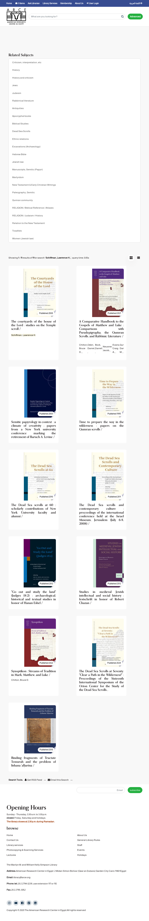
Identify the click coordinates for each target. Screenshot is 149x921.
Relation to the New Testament (28, 223)
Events (81, 854)
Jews (15, 85)
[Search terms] (77, 17)
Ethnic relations (20, 139)
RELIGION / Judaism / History (27, 215)
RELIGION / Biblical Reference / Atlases (33, 207)
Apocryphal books (21, 116)
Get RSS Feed (33, 780)
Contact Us (12, 844)
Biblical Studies (20, 123)
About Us (82, 839)
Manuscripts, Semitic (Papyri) (27, 169)
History (16, 70)
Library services (15, 849)
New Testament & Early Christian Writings (34, 185)
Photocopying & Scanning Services (25, 854)
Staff (79, 849)
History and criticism (22, 77)
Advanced (135, 16)
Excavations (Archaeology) (26, 146)
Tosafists (17, 230)
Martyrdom (18, 177)
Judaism (16, 93)
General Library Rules (88, 844)
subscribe (135, 790)
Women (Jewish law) (23, 238)
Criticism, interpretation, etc (26, 62)
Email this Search (58, 780)
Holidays (82, 859)
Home (10, 839)
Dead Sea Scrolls (21, 131)
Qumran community (22, 200)
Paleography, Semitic (23, 192)
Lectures (11, 859)
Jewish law (18, 162)
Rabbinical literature (23, 100)
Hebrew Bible (19, 154)
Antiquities (18, 108)
